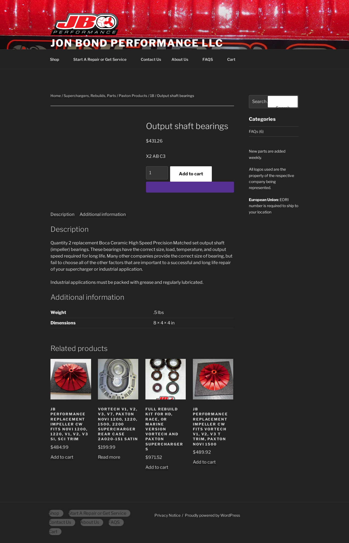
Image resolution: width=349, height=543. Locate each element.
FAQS (210, 59)
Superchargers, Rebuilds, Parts (90, 95)
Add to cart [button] (61, 457)
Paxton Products (133, 95)
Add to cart (191, 173)
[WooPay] (190, 187)
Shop (57, 59)
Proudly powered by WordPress (212, 515)
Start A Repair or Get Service (102, 59)
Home (55, 95)
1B (152, 95)
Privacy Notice (167, 515)
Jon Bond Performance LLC (136, 43)
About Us (182, 59)
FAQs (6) (256, 131)
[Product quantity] (157, 172)
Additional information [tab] (103, 214)
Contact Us (151, 59)
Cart (234, 59)
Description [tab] (62, 214)
